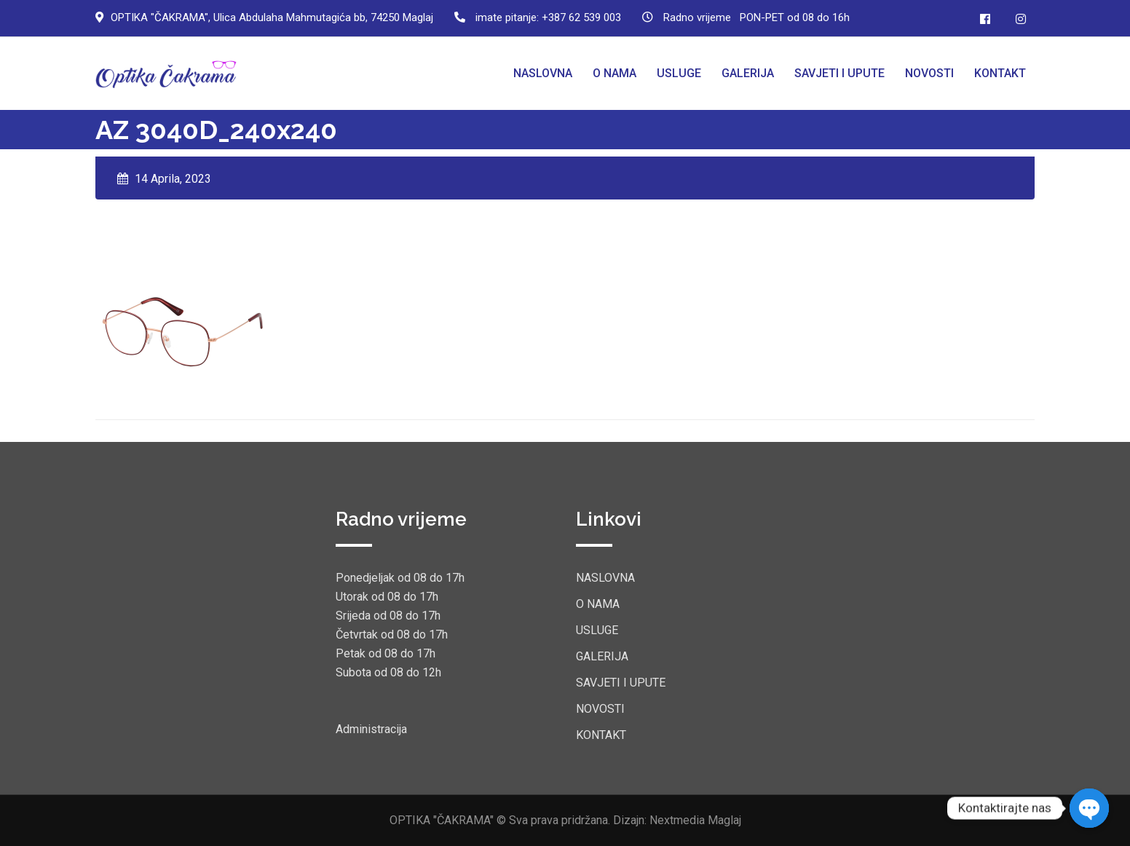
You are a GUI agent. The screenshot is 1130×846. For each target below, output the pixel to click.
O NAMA (614, 73)
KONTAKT (1000, 73)
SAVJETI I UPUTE (839, 73)
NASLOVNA (542, 73)
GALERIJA (748, 73)
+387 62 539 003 (581, 17)
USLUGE (679, 73)
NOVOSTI (929, 73)
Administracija (371, 729)
